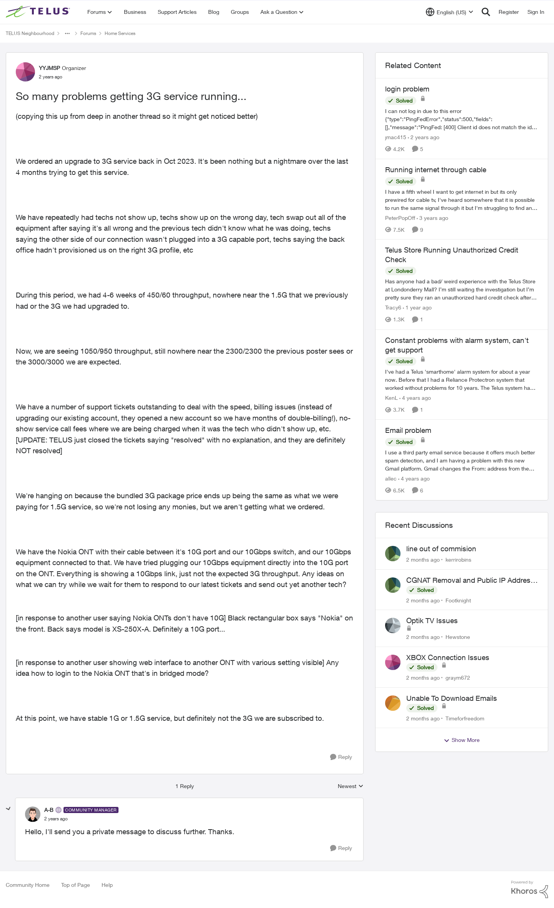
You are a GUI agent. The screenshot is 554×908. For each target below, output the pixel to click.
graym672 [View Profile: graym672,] (458, 677)
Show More (462, 740)
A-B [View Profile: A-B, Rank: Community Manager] (48, 810)
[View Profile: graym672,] (392, 662)
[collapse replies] (8, 808)
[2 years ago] (423, 137)
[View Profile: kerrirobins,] (392, 553)
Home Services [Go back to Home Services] (120, 33)
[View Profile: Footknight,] (392, 585)
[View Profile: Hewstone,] (392, 625)
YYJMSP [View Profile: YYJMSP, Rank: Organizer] (49, 68)
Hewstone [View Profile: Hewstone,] (458, 637)
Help (107, 884)
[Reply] (341, 757)
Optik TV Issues (432, 620)
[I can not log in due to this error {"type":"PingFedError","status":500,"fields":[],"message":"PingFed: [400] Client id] (461, 119)
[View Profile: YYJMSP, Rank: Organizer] (25, 71)
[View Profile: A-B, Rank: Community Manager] (32, 814)
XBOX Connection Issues (447, 657)
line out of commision (441, 548)
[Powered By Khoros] (529, 889)
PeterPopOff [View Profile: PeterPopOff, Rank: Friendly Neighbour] (400, 217)
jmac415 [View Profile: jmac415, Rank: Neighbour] (395, 137)
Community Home (28, 884)
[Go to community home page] (39, 12)
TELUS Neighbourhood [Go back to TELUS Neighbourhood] (30, 33)
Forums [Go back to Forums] (88, 33)
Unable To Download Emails (451, 698)
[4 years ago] (415, 398)
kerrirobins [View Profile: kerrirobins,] (458, 559)
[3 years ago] (432, 217)
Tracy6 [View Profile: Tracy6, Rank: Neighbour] (393, 307)
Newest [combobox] (351, 786)
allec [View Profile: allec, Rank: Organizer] (391, 478)
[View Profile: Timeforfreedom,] (392, 703)
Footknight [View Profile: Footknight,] (458, 600)
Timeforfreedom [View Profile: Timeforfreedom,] (465, 718)
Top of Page (75, 884)
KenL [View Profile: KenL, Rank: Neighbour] (391, 397)
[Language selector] (449, 12)
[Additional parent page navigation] (67, 33)
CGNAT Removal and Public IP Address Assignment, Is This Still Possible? (470, 580)
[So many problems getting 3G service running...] (56, 818)
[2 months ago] (423, 559)
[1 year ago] (417, 308)
